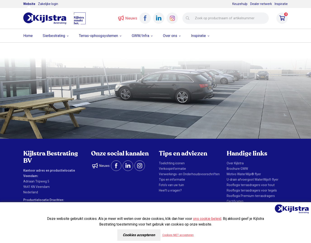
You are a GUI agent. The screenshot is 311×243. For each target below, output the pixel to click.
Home (28, 36)
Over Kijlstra (235, 163)
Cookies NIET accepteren (178, 235)
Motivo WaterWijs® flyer (244, 174)
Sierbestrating (54, 36)
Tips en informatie (172, 179)
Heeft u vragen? (170, 190)
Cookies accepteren (139, 235)
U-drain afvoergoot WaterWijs (252, 179)
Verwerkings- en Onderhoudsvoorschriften (189, 174)
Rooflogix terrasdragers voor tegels (252, 190)
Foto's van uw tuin (171, 185)
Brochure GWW (237, 168)
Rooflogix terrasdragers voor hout (251, 185)
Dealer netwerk (261, 4)
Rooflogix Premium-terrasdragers (251, 196)
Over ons (170, 36)
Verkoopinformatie (172, 168)
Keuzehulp (239, 4)
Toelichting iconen (172, 163)
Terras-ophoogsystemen (98, 36)
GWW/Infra (140, 36)
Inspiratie (281, 4)
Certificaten (235, 201)
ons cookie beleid (207, 218)
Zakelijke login (48, 4)
